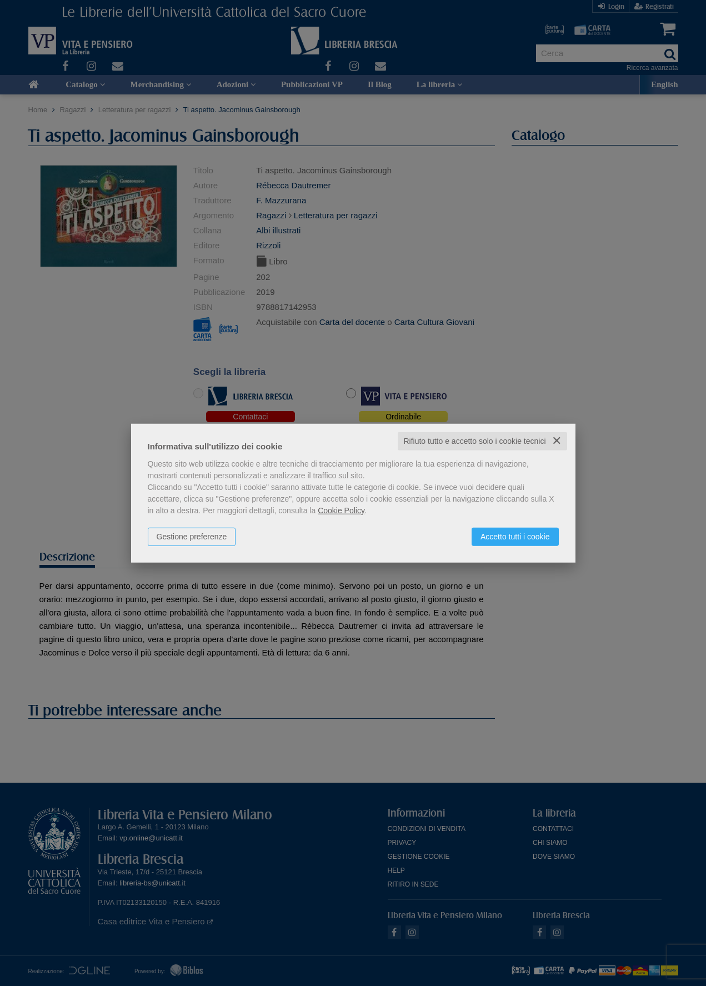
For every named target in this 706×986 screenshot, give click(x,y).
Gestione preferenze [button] (192, 536)
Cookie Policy (341, 510)
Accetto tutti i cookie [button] (515, 536)
